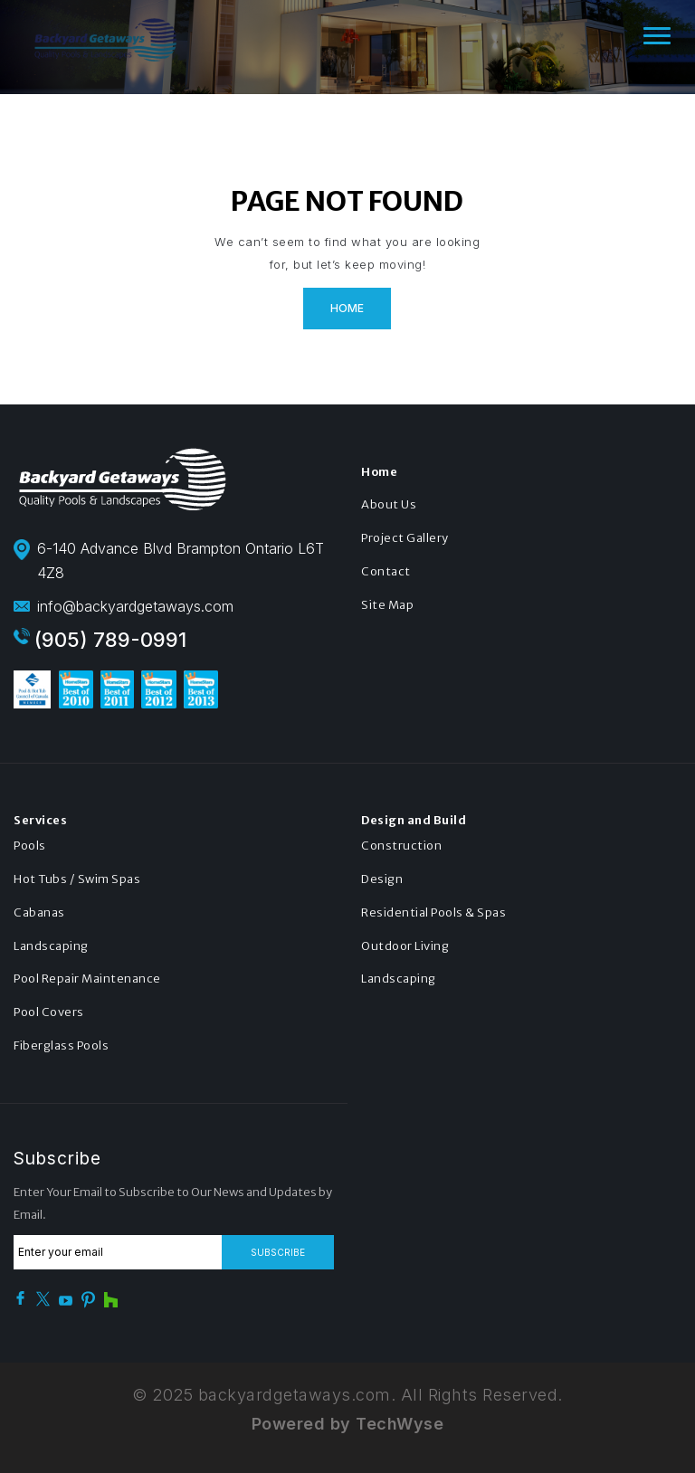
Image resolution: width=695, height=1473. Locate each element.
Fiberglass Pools (61, 1045)
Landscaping (51, 946)
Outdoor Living (405, 946)
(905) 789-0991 (110, 639)
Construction (401, 845)
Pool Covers (49, 1012)
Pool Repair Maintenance (87, 978)
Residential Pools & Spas (433, 912)
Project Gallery (405, 538)
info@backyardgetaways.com (135, 606)
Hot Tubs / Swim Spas (77, 879)
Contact (386, 571)
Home (347, 308)
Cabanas (39, 912)
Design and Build (413, 820)
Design (382, 879)
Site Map (387, 605)
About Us (388, 504)
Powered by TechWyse (348, 1423)
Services (40, 820)
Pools (30, 845)
